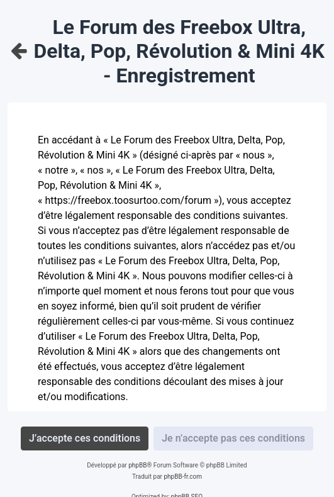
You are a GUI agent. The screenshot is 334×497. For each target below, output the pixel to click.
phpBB (137, 465)
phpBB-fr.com (183, 476)
